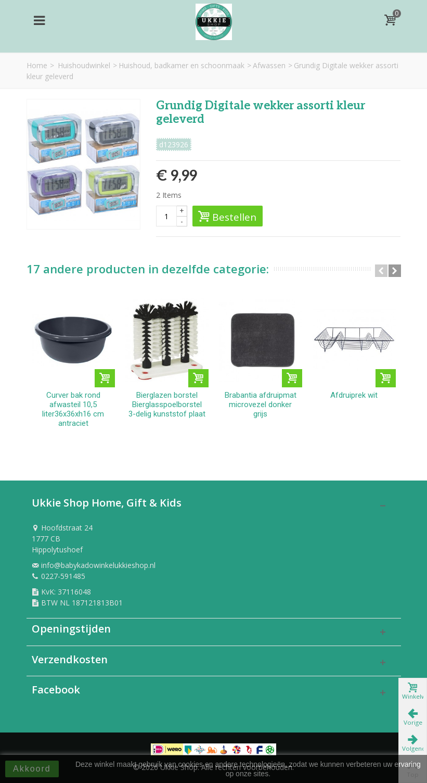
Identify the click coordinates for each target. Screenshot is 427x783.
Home (37, 65)
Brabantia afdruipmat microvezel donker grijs (260, 404)
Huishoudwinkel (84, 65)
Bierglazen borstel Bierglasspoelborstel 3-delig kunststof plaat (166, 404)
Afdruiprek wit (354, 395)
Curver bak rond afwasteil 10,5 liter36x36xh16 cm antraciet (73, 409)
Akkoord (32, 768)
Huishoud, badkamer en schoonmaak (181, 65)
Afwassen (269, 65)
